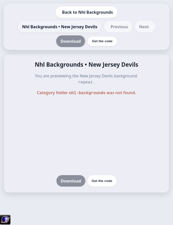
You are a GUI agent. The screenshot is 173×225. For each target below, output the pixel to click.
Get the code (102, 180)
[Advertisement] (86, 135)
